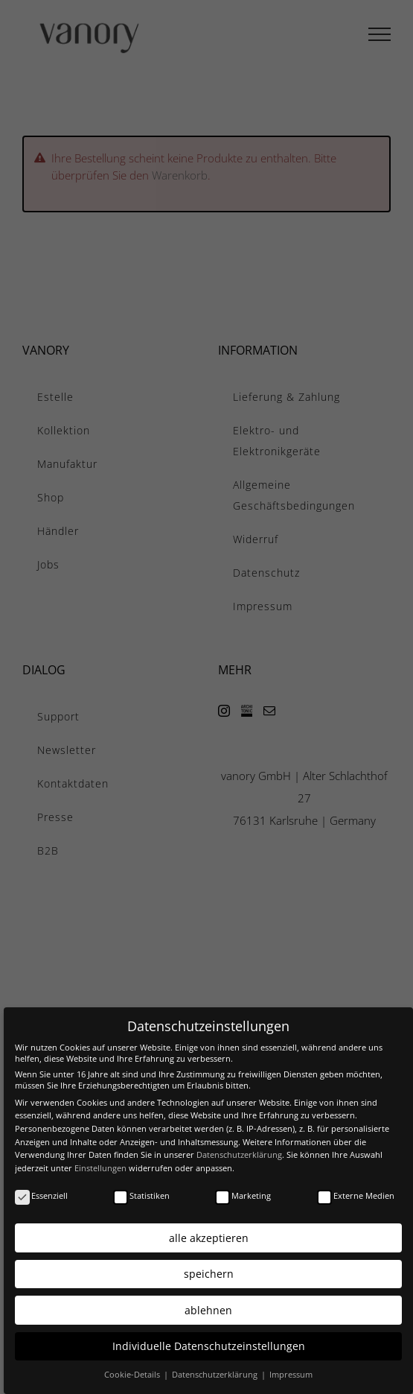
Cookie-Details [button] (133, 1369)
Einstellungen (100, 1162)
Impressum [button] (291, 1369)
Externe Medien (355, 1190)
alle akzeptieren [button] (209, 1233)
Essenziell (41, 1190)
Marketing (243, 1190)
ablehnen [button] (208, 1305)
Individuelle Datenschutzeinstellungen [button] (208, 1341)
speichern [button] (209, 1268)
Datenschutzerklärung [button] (216, 1369)
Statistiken (141, 1190)
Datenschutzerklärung (239, 1149)
